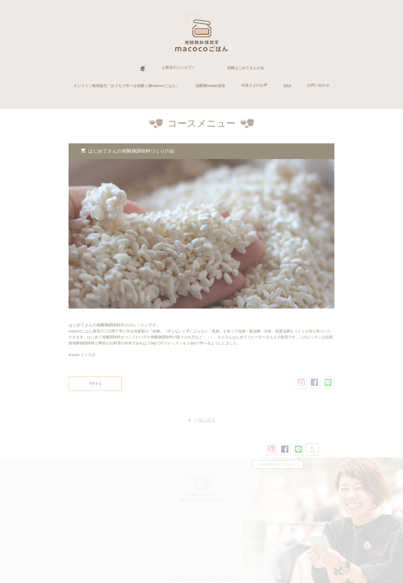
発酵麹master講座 (210, 86)
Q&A (287, 86)
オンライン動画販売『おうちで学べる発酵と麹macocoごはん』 (127, 86)
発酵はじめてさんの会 (245, 68)
